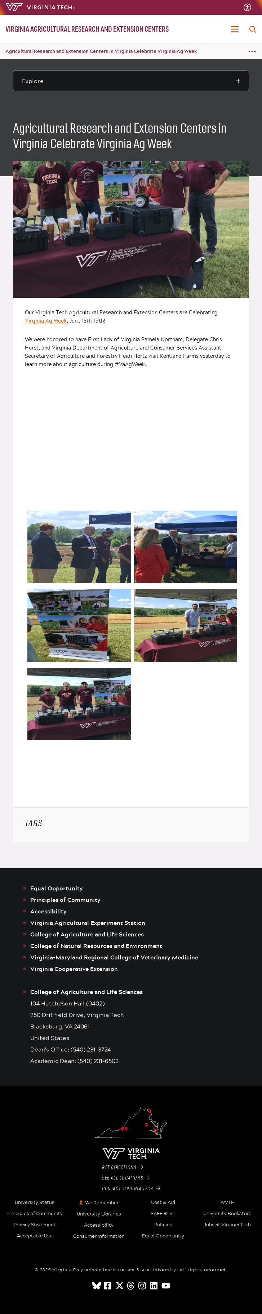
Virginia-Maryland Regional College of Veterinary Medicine (114, 957)
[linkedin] (154, 1285)
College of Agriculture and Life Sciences (87, 934)
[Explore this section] (131, 80)
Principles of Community (65, 899)
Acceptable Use (35, 1236)
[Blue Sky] (96, 1285)
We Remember (102, 1202)
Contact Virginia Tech (131, 1189)
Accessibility (48, 911)
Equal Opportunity (56, 888)
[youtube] (165, 1285)
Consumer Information (99, 1236)
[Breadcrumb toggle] (252, 51)
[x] (119, 1285)
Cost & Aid (163, 1202)
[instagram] (142, 1285)
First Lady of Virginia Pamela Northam (135, 339)
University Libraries (99, 1214)
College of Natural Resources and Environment (96, 945)
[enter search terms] (252, 29)
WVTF (227, 1202)
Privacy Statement (35, 1225)
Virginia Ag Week (46, 320)
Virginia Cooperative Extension (74, 968)
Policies (163, 1225)
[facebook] (108, 1285)
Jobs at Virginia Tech (227, 1225)
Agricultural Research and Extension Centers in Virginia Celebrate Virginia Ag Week (101, 51)
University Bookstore (227, 1213)
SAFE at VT (163, 1213)
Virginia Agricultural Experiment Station (87, 922)
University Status (34, 1202)
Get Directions (122, 1168)
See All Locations (126, 1178)
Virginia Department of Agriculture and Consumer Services (124, 347)
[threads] (131, 1285)
